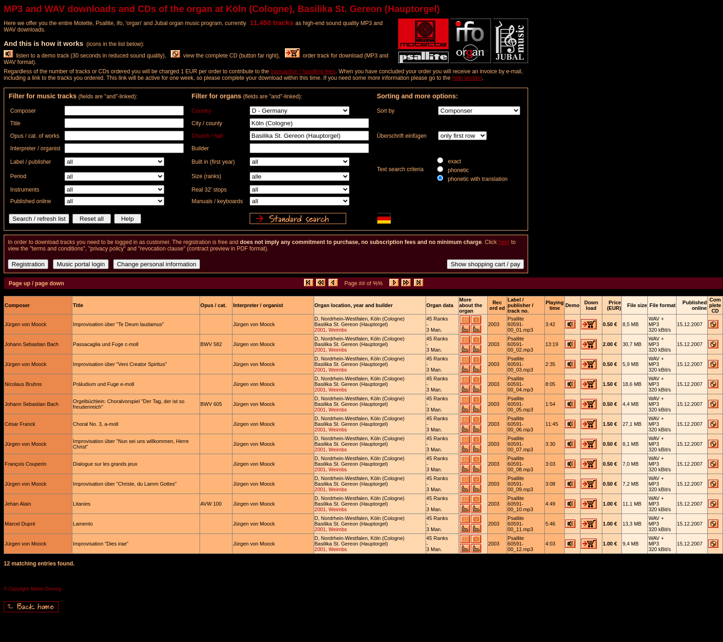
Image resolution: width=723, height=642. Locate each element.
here (504, 242)
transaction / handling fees (303, 71)
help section (467, 78)
